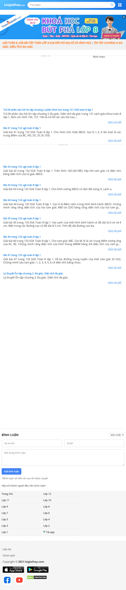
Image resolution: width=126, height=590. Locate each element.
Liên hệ (7, 549)
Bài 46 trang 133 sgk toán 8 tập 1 (22, 236)
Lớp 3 (5, 525)
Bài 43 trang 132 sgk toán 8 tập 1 (22, 185)
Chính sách (9, 555)
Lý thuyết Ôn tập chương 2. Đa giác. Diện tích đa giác (33, 273)
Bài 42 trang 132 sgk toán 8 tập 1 (22, 166)
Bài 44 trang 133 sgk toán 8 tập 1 (22, 200)
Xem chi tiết (114, 122)
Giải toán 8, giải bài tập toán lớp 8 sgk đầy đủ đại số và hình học (46, 43)
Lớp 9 (5, 506)
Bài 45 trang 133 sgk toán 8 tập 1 (22, 218)
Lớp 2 (46, 525)
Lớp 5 (5, 519)
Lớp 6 (46, 513)
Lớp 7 (5, 513)
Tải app (48, 532)
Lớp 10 (47, 500)
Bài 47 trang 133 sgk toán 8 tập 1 (22, 255)
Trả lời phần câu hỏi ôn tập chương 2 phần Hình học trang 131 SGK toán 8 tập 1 (48, 109)
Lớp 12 (47, 493)
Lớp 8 (46, 506)
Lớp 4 (46, 519)
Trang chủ (7, 493)
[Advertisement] (63, 83)
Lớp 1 (5, 532)
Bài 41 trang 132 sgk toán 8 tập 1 (22, 128)
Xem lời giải (114, 140)
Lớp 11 (6, 500)
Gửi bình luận (11, 471)
